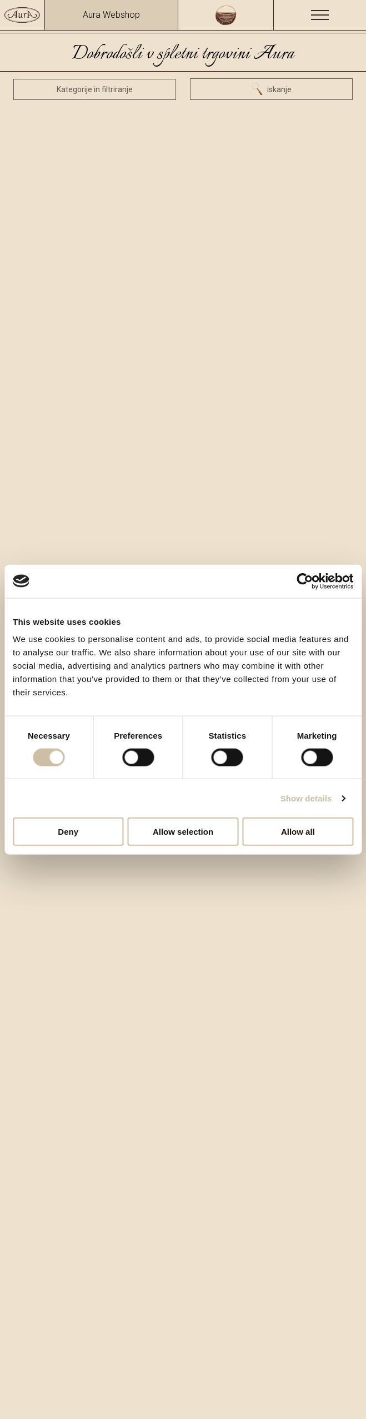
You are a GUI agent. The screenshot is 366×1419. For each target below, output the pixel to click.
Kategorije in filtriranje (95, 89)
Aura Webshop (111, 14)
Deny (68, 831)
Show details (306, 798)
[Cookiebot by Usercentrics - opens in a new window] (304, 581)
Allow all (298, 831)
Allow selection (183, 831)
